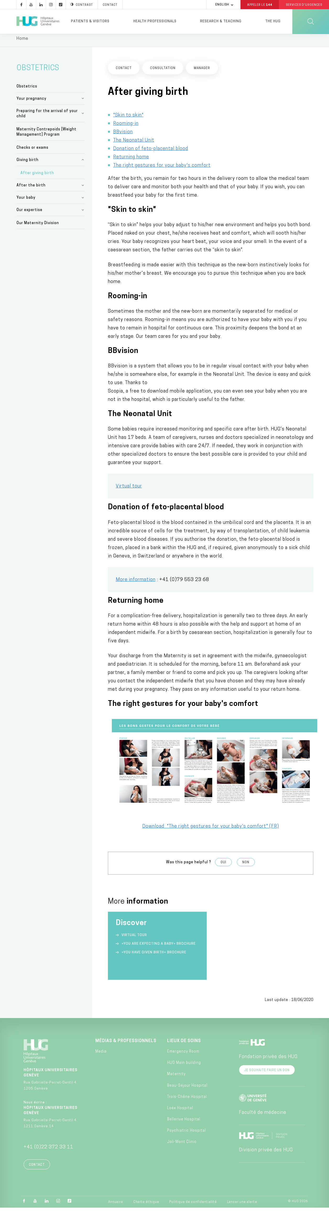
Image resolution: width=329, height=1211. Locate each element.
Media (101, 1055)
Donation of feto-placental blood (150, 151)
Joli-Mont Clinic (182, 1145)
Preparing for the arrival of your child (47, 116)
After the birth (31, 189)
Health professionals (155, 21)
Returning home (131, 160)
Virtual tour (129, 489)
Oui (223, 865)
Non (245, 865)
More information (136, 582)
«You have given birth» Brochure (154, 955)
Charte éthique (146, 1205)
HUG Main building (184, 1066)
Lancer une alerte (242, 1205)
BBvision (123, 134)
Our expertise (29, 213)
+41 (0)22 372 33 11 (48, 1150)
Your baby (26, 201)
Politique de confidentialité (193, 1205)
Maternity (176, 1077)
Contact (37, 1168)
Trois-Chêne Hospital (187, 1100)
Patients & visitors (90, 21)
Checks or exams (32, 151)
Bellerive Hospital (183, 1123)
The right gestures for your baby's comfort (162, 168)
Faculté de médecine (262, 1115)
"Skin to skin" (128, 118)
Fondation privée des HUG (268, 1060)
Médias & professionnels (125, 1044)
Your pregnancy (31, 102)
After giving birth (37, 176)
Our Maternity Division (38, 226)
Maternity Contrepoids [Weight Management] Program (46, 135)
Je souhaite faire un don (267, 1073)
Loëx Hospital (180, 1111)
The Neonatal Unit (133, 143)
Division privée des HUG (266, 1153)
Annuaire (115, 1205)
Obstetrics (27, 89)
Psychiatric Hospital (186, 1134)
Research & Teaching (221, 21)
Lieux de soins (184, 1044)
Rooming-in (126, 126)
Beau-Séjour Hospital (187, 1089)
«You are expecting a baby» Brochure (159, 947)
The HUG (273, 21)
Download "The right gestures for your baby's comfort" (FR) (210, 829)
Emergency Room (183, 1055)
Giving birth (28, 163)
